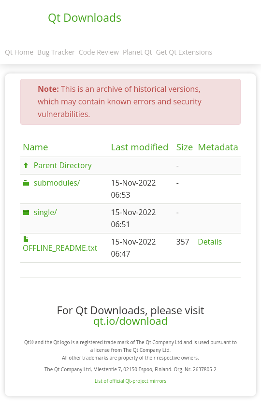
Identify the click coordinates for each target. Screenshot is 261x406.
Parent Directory (63, 165)
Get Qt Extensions (184, 52)
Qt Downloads (84, 17)
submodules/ (57, 182)
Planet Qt (137, 52)
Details (210, 241)
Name (35, 147)
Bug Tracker (56, 52)
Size (184, 147)
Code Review (99, 52)
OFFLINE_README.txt (60, 248)
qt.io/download (130, 321)
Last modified (140, 147)
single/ (45, 212)
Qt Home (19, 52)
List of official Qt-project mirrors (131, 380)
